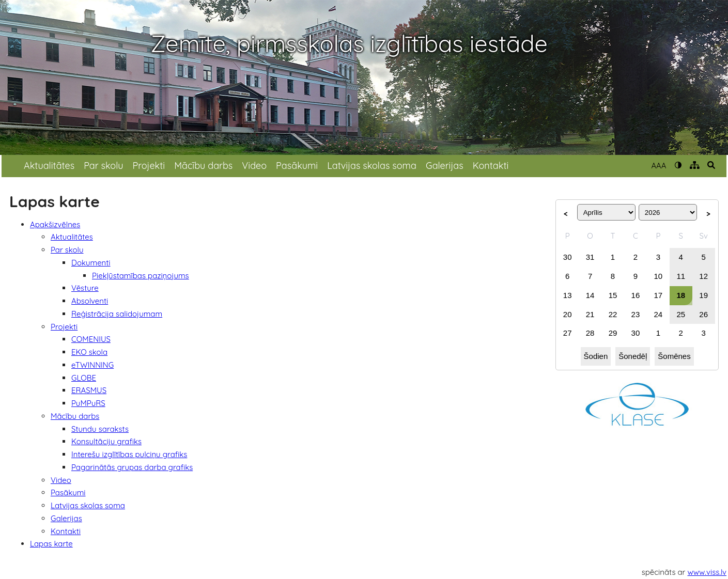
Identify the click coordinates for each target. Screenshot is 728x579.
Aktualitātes (49, 165)
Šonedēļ (632, 356)
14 (590, 295)
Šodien (596, 356)
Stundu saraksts (100, 429)
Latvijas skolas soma (371, 165)
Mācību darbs (203, 165)
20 (567, 314)
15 (613, 295)
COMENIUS (91, 339)
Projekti (148, 165)
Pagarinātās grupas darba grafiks (132, 467)
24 (658, 314)
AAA (658, 165)
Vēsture (85, 288)
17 (658, 295)
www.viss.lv (707, 572)
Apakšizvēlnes (55, 224)
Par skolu (103, 165)
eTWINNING (92, 365)
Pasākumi (297, 165)
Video (254, 165)
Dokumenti (91, 263)
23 (635, 314)
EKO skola (89, 352)
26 (703, 314)
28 (590, 332)
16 (635, 295)
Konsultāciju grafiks (106, 441)
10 (658, 276)
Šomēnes (674, 356)
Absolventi (89, 301)
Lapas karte (51, 544)
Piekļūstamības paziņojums (140, 275)
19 (703, 295)
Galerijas (444, 165)
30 (567, 257)
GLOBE (83, 378)
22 (613, 314)
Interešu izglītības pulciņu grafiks (129, 454)
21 (590, 314)
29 (613, 332)
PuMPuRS (88, 403)
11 (680, 276)
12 (703, 276)
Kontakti (491, 165)
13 (567, 295)
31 (590, 257)
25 (680, 314)
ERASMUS (88, 390)
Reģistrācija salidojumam (116, 314)
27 (567, 332)
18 (680, 295)
